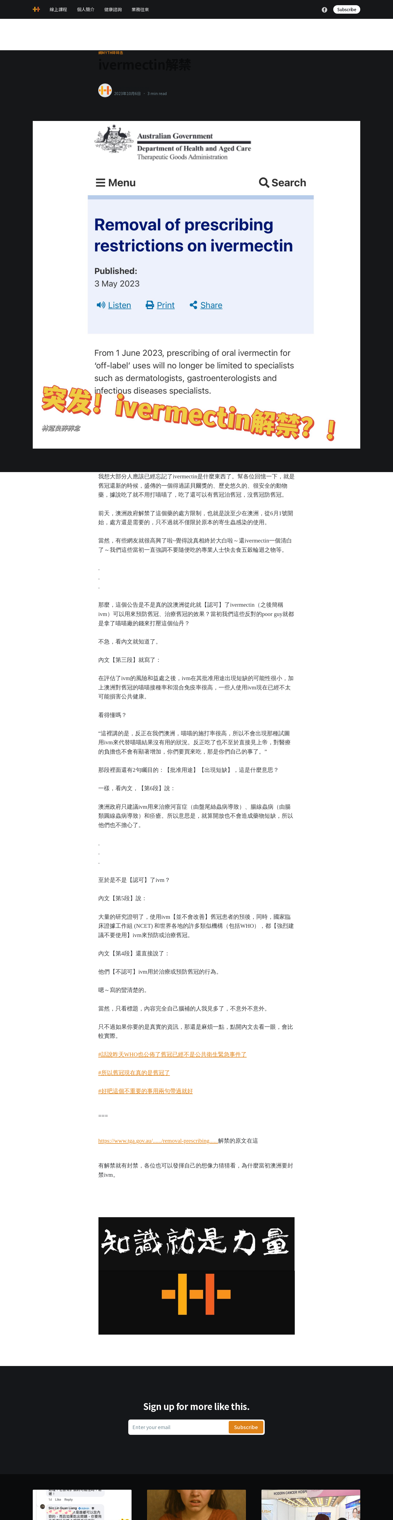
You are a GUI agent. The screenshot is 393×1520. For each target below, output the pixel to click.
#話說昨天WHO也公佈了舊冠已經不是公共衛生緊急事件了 (172, 1054)
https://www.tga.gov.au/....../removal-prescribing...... (158, 1140)
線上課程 (58, 9)
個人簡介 (85, 9)
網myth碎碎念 (110, 52)
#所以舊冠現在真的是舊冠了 (134, 1072)
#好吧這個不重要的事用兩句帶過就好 (145, 1091)
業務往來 (140, 9)
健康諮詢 (113, 9)
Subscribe (346, 9)
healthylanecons (131, 87)
